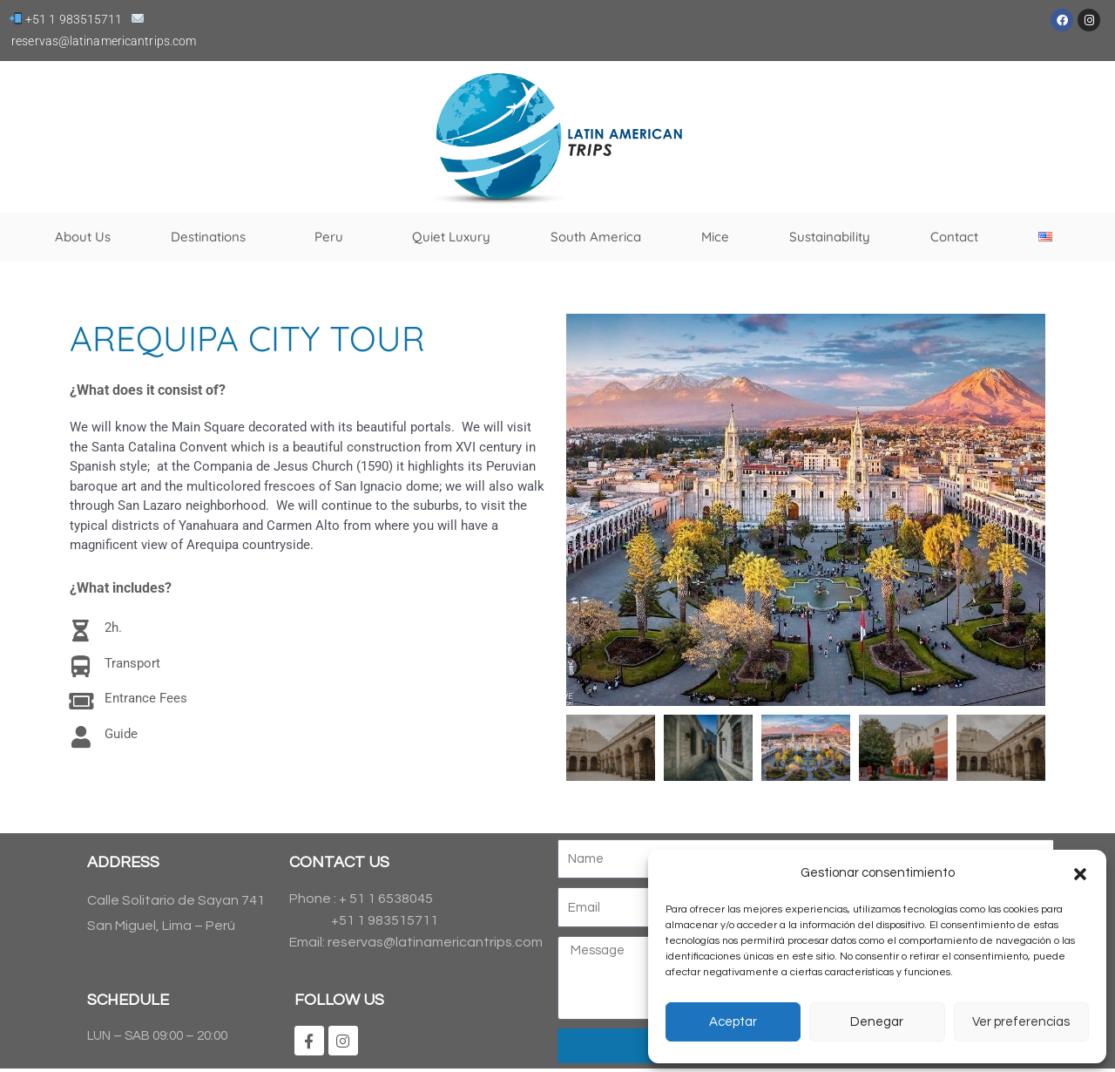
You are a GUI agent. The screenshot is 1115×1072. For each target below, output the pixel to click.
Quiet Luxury (451, 236)
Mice (715, 236)
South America (596, 236)
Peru (333, 237)
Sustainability (829, 236)
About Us (83, 236)
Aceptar (733, 1021)
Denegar (876, 1021)
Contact (954, 236)
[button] (1080, 874)
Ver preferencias (1021, 1021)
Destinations (212, 237)
